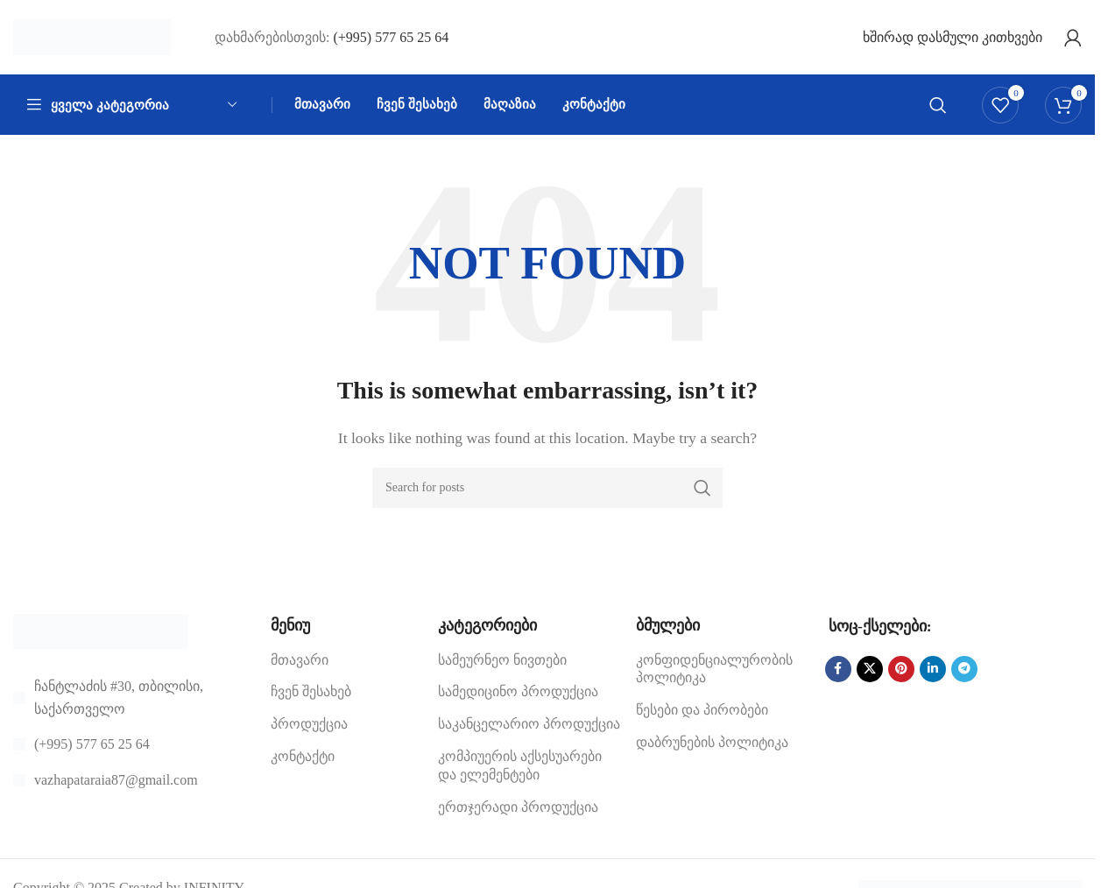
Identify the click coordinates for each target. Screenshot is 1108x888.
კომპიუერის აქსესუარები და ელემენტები (520, 770)
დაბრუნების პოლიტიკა (712, 747)
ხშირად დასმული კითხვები (952, 39)
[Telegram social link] (964, 674)
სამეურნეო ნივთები (502, 665)
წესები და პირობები (702, 715)
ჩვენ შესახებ (311, 696)
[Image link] (100, 635)
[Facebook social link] (838, 674)
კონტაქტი (303, 761)
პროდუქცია (309, 729)
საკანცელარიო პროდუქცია (529, 729)
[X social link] (870, 674)
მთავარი (299, 665)
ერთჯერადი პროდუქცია (518, 812)
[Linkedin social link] (933, 674)
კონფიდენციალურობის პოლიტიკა (714, 674)
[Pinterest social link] (901, 674)
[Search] (938, 109)
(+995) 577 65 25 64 (390, 39)
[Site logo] (92, 38)
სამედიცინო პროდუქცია (518, 696)
